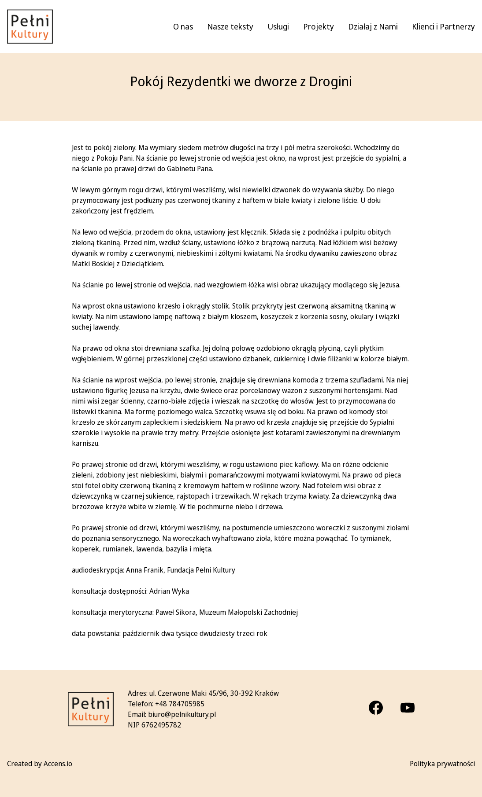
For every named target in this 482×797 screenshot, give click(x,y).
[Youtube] (407, 708)
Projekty (318, 26)
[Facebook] (376, 708)
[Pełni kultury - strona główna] (30, 26)
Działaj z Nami (373, 26)
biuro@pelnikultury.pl (182, 714)
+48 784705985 (179, 704)
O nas (183, 26)
